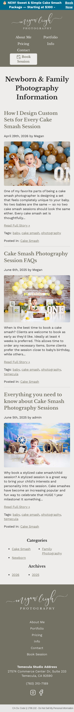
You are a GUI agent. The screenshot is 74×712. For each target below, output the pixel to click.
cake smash (30, 233)
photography (51, 233)
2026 (15, 575)
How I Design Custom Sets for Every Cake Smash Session (31, 119)
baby (16, 233)
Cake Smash (29, 241)
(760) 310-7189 (37, 683)
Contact (23, 50)
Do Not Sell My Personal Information (55, 708)
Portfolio (50, 37)
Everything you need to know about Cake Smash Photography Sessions (34, 401)
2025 (35, 575)
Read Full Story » (17, 225)
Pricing (23, 44)
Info (50, 44)
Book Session (23, 58)
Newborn (19, 558)
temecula (11, 374)
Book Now (69, 5)
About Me (23, 37)
